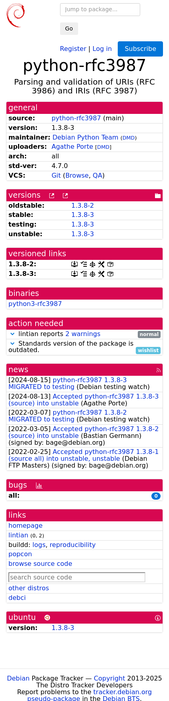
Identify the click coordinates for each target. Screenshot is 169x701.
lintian (18, 535)
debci (17, 598)
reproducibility (73, 545)
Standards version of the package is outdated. (84, 347)
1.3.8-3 (82, 215)
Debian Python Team (85, 137)
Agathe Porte (72, 146)
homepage (25, 525)
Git (56, 175)
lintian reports (84, 334)
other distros (28, 588)
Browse (77, 175)
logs (39, 545)
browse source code (40, 563)
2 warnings (83, 334)
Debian (18, 678)
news (18, 369)
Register (73, 48)
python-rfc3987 (76, 118)
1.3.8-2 (82, 205)
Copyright (109, 678)
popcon (20, 554)
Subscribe (140, 49)
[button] (12, 334)
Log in (102, 48)
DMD (129, 138)
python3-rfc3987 (35, 304)
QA (98, 175)
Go (69, 28)
